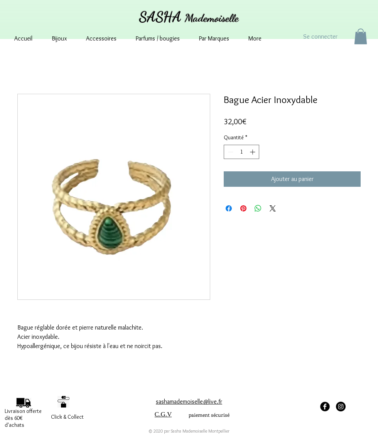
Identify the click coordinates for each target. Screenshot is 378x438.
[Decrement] (230, 152)
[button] (360, 36)
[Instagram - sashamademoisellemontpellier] (341, 406)
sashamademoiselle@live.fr (189, 401)
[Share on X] (272, 208)
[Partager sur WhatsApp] (258, 208)
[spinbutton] (241, 152)
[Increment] (253, 152)
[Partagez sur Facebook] (228, 208)
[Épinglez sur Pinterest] (243, 208)
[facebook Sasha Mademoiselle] (325, 406)
